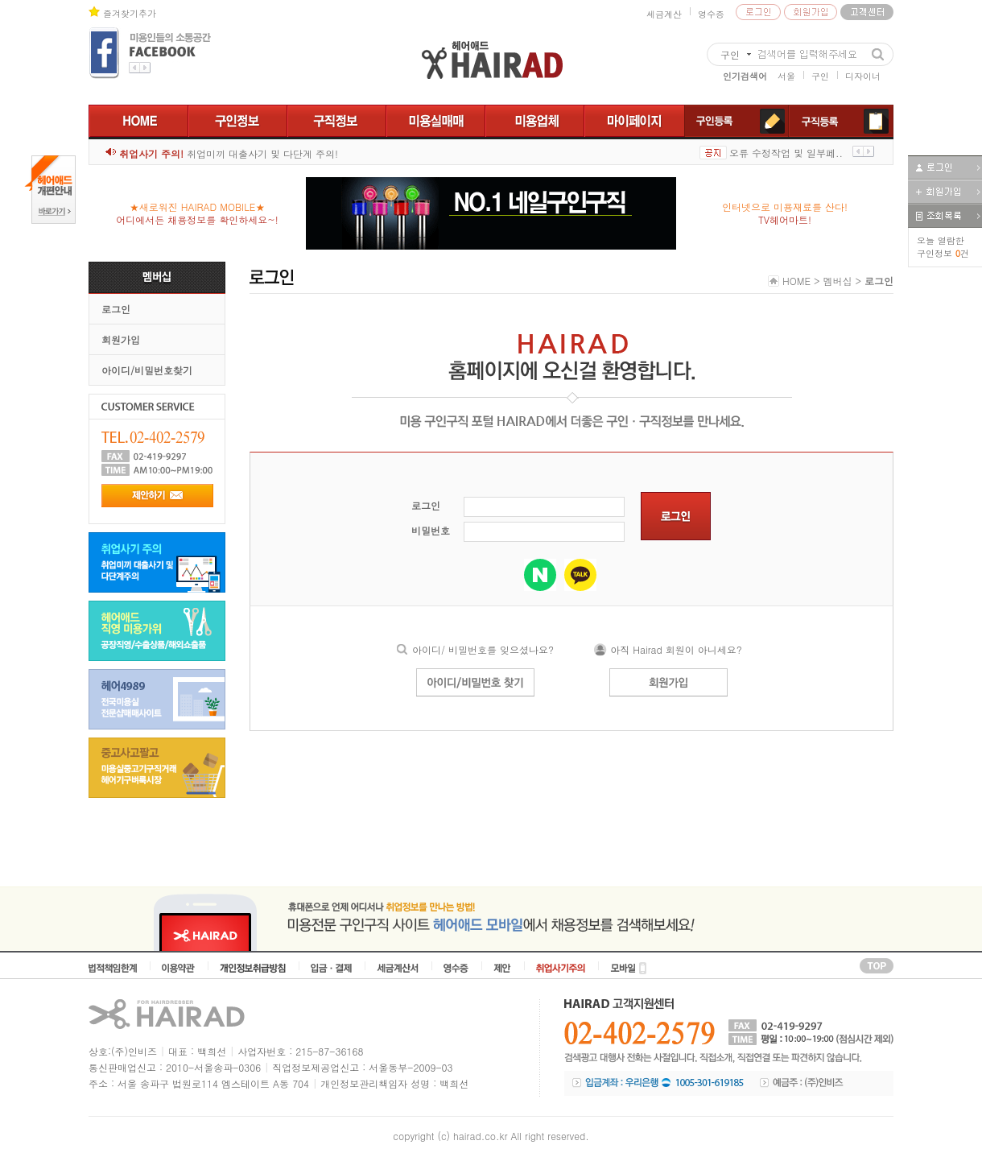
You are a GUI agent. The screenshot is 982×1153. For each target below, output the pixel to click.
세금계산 (664, 14)
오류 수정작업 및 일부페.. (786, 152)
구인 (820, 76)
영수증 (711, 14)
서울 (786, 76)
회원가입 (120, 339)
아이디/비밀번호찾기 (146, 370)
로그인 (115, 309)
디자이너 (863, 76)
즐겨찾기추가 (129, 13)
